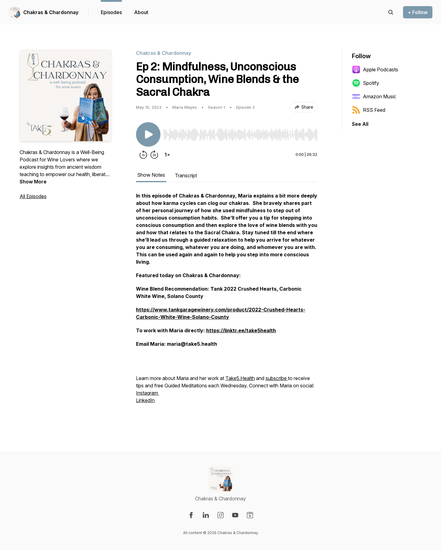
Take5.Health (240, 378)
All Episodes (33, 196)
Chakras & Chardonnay (50, 12)
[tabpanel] (226, 304)
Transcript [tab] (186, 175)
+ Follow (418, 12)
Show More (33, 182)
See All (360, 124)
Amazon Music (374, 96)
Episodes (111, 12)
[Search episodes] (390, 12)
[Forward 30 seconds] (154, 154)
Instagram (147, 393)
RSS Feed (368, 110)
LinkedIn (145, 400)
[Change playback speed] (167, 154)
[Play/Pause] (148, 134)
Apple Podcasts (375, 69)
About (141, 12)
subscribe (277, 378)
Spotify (365, 83)
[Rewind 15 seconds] (143, 154)
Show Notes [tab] (151, 175)
